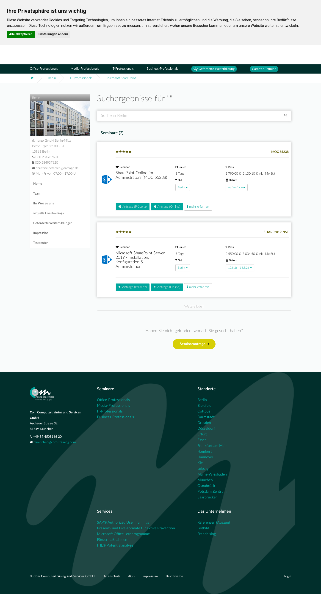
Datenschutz (111, 576)
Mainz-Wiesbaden (212, 474)
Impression (41, 233)
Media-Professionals (85, 68)
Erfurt (202, 434)
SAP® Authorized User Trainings (123, 522)
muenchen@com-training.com (54, 442)
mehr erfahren (198, 206)
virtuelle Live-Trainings (48, 213)
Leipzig (202, 468)
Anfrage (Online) (167, 206)
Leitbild (203, 528)
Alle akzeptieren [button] (21, 34)
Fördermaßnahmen (112, 540)
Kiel (200, 463)
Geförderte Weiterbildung (214, 69)
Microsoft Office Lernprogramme (123, 534)
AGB (132, 576)
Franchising (206, 534)
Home (37, 183)
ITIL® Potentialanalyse (115, 545)
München (205, 480)
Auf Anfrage (236, 187)
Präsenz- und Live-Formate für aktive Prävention (136, 528)
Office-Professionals (44, 68)
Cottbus (203, 411)
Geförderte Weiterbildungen (52, 223)
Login (287, 576)
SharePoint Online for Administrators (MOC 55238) (141, 175)
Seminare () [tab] (112, 133)
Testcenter (40, 243)
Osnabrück (206, 486)
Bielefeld (204, 405)
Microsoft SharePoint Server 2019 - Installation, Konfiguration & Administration (140, 260)
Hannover (205, 457)
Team (37, 193)
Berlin (52, 78)
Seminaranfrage (194, 344)
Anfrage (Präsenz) (133, 206)
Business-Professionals (162, 68)
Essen (202, 440)
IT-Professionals (123, 68)
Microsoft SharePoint (121, 78)
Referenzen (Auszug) (213, 522)
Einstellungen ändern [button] (53, 34)
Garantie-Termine (264, 69)
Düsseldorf (206, 428)
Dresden (204, 423)
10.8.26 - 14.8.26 (240, 267)
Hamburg (204, 451)
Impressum (150, 576)
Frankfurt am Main (212, 446)
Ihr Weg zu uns (43, 203)
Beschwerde (174, 576)
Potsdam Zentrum (212, 491)
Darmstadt (206, 417)
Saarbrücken (207, 497)
